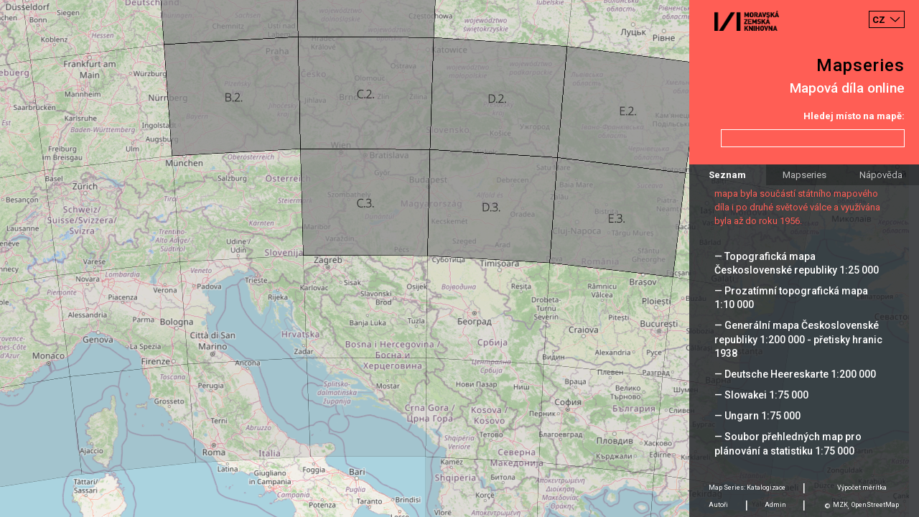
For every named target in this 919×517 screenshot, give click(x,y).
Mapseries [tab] (804, 174)
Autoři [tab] (718, 504)
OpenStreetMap (875, 504)
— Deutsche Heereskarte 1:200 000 (795, 374)
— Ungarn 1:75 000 (757, 415)
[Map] (459, 258)
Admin (775, 504)
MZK (840, 504)
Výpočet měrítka (862, 487)
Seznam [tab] (727, 174)
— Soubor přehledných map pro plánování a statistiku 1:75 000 (788, 443)
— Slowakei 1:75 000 (761, 395)
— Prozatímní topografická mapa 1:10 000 (791, 297)
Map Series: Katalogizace (747, 487)
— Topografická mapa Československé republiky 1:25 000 (796, 263)
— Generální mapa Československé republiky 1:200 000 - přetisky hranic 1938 (798, 339)
